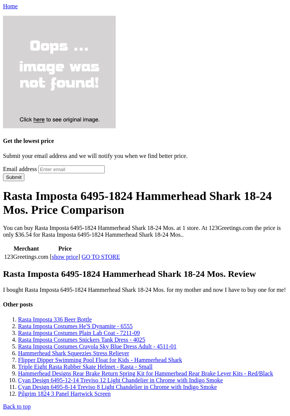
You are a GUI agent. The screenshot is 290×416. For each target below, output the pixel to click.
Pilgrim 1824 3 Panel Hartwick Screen (64, 393)
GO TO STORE (101, 257)
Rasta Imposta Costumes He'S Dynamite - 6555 (75, 326)
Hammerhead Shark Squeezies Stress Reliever (73, 353)
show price (65, 257)
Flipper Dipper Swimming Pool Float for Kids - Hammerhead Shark (100, 360)
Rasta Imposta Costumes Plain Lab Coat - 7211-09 (79, 333)
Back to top (17, 406)
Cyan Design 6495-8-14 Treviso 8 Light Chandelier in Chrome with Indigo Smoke (117, 387)
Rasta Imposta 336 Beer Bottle (55, 319)
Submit (13, 177)
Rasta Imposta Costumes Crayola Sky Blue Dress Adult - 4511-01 (97, 346)
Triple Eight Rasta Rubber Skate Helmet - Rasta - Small (85, 366)
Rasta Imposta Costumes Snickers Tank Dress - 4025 (81, 339)
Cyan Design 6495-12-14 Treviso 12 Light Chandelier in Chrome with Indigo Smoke (120, 380)
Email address (20, 169)
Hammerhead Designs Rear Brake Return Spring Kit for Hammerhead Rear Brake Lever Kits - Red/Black (145, 373)
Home (10, 6)
